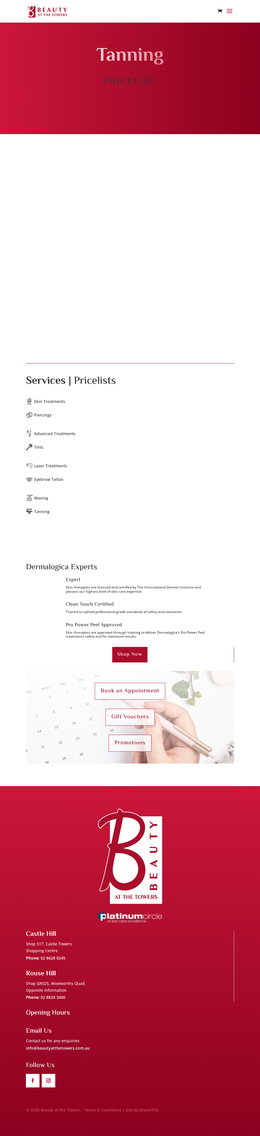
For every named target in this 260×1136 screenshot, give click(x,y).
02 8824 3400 (53, 997)
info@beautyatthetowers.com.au (58, 1048)
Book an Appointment (130, 691)
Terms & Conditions (102, 1110)
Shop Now (129, 655)
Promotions (130, 743)
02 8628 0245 (53, 958)
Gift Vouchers (130, 717)
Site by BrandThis (142, 1110)
